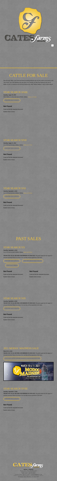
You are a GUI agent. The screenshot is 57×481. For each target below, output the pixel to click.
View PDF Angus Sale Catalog (33, 260)
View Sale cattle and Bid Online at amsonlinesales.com (22, 358)
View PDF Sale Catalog (12, 100)
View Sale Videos (12, 265)
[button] (52, 45)
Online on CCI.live (32, 97)
